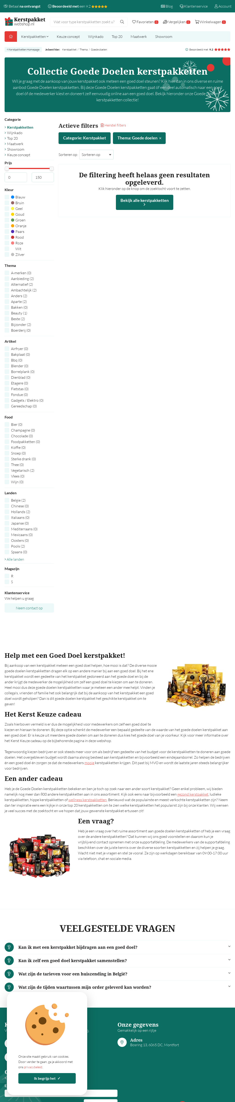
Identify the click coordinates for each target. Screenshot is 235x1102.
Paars (17, 231)
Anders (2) (19, 296)
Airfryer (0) (19, 348)
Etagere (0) (19, 383)
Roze (17, 243)
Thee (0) (17, 464)
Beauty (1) (19, 313)
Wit (16, 248)
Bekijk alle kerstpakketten (144, 202)
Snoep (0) (18, 453)
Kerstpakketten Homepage (23, 49)
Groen (18, 220)
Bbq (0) (16, 360)
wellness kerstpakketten (87, 799)
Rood (17, 237)
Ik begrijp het (47, 1078)
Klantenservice (194, 6)
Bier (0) (16, 424)
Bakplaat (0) (20, 354)
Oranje (18, 225)
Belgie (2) (18, 500)
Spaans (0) (19, 552)
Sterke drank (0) (23, 459)
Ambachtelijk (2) (24, 290)
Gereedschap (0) (24, 406)
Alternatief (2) (22, 284)
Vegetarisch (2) (22, 470)
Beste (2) (18, 318)
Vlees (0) (18, 476)
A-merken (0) (21, 273)
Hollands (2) (20, 511)
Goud (17, 214)
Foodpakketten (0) (25, 441)
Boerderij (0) (21, 330)
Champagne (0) (23, 430)
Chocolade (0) (22, 436)
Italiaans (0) (20, 517)
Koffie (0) (18, 447)
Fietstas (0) (20, 389)
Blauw (18, 197)
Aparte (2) (19, 301)
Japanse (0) (20, 523)
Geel (17, 208)
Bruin (17, 203)
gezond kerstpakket (192, 794)
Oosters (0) (20, 540)
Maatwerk (139, 36)
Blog (167, 6)
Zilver (18, 254)
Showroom (163, 36)
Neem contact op (29, 608)
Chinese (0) (20, 506)
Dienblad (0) (21, 377)
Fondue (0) (19, 394)
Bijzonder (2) (21, 324)
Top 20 (117, 36)
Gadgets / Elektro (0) (27, 400)
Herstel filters (113, 125)
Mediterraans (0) (24, 529)
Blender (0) (19, 366)
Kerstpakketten (34, 36)
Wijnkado (96, 36)
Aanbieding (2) (22, 278)
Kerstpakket (69, 49)
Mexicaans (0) (22, 534)
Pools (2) (18, 546)
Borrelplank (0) (23, 371)
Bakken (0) (19, 307)
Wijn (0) (17, 482)
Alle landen (14, 559)
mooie (89, 762)
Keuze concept (68, 36)
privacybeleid (33, 1067)
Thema (84, 49)
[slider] (7, 169)
